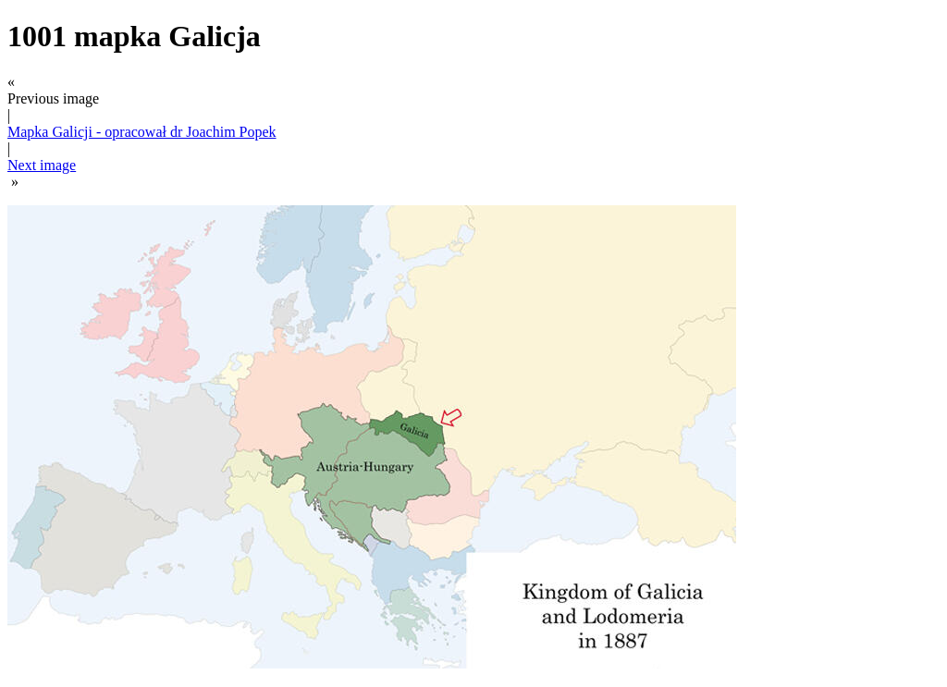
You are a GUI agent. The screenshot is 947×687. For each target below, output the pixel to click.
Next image (41, 165)
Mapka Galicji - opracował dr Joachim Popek (142, 132)
